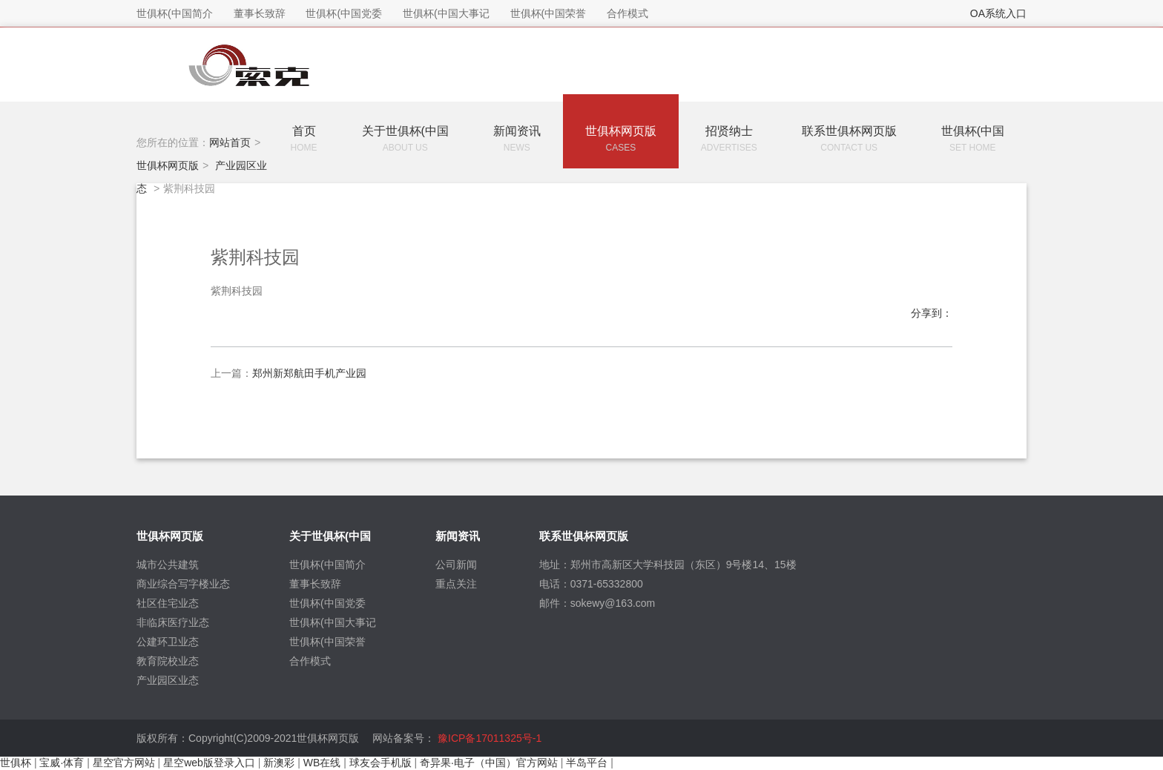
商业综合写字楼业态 (183, 584)
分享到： (931, 313)
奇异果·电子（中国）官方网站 (489, 763)
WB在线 (322, 763)
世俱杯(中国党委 (327, 603)
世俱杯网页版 (167, 165)
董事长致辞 (315, 584)
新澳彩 (278, 763)
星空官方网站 (124, 763)
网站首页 (230, 142)
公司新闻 (456, 564)
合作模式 (310, 661)
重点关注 (456, 584)
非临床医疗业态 (172, 622)
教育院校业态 (167, 661)
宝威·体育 (61, 763)
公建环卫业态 (167, 642)
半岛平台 (586, 763)
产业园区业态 (167, 680)
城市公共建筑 (167, 564)
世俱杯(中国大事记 (332, 622)
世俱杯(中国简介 (327, 564)
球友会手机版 (380, 763)
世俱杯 (15, 763)
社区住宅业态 (167, 603)
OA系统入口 (998, 13)
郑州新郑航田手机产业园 (309, 373)
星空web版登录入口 (209, 763)
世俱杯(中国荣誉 (327, 642)
